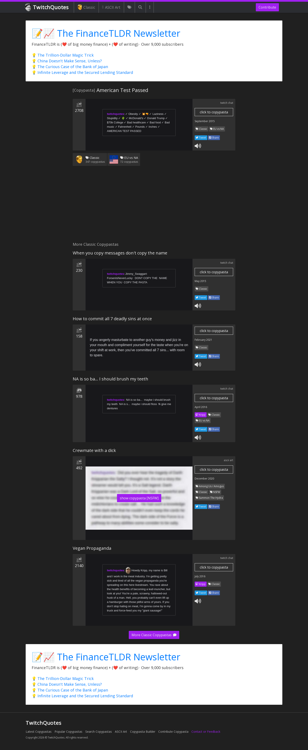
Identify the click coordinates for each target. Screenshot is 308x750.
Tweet (201, 137)
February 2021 (203, 340)
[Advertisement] (154, 206)
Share (214, 137)
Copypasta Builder (142, 732)
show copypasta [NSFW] (139, 498)
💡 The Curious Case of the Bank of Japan (70, 66)
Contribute (267, 7)
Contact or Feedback (205, 732)
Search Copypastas (98, 732)
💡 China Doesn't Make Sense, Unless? (67, 60)
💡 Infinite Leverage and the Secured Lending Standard (82, 72)
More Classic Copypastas (154, 635)
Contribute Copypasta (173, 732)
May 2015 (200, 281)
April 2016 (201, 407)
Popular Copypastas (68, 732)
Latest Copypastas (39, 732)
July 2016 (200, 576)
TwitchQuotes (47, 7)
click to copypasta (214, 112)
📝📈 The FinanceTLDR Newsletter (106, 33)
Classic (86, 7)
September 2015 (205, 121)
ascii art (228, 460)
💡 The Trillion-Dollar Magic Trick (63, 55)
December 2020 (204, 478)
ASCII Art (111, 7)
